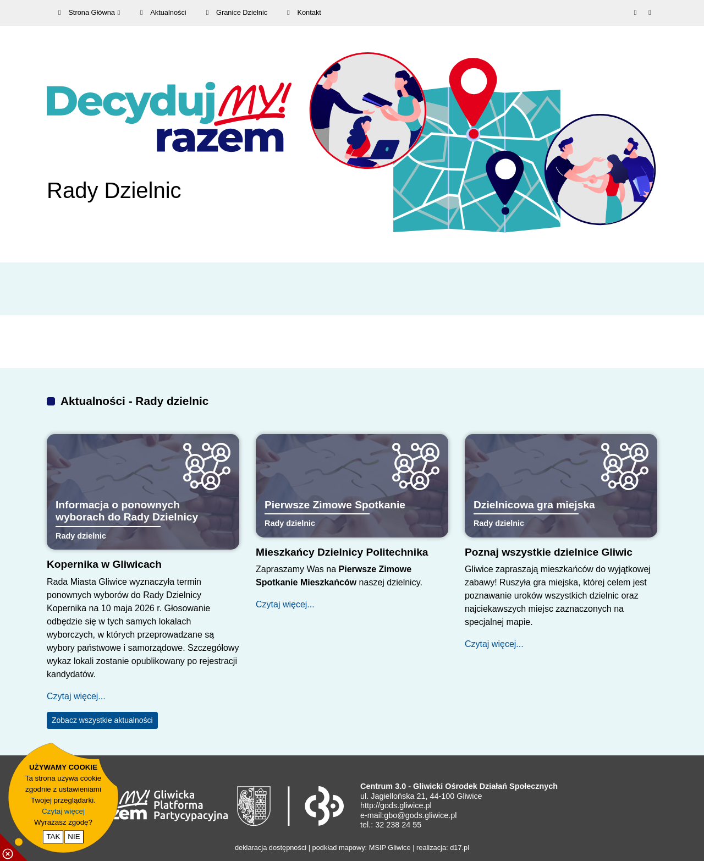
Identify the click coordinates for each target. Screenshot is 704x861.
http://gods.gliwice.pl (396, 805)
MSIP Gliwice (390, 847)
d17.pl (459, 847)
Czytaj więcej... (76, 696)
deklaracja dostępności (270, 847)
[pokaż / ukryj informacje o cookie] (14, 847)
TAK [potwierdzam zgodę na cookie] (53, 836)
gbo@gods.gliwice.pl (420, 815)
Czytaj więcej (63, 811)
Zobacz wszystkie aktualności (102, 720)
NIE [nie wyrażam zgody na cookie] (74, 836)
